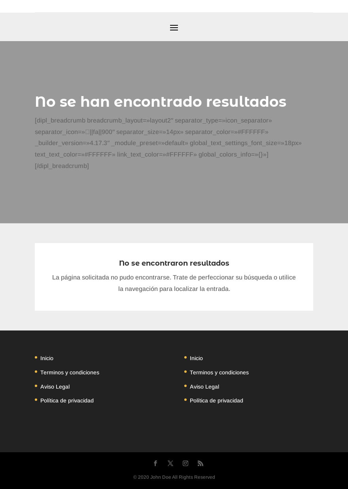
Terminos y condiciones (69, 372)
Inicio (46, 358)
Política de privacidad (67, 400)
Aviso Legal (55, 386)
